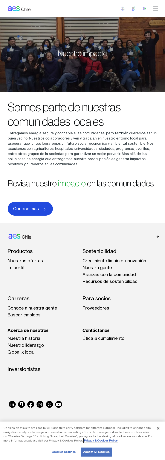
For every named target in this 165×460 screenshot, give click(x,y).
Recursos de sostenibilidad (110, 281)
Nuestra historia (24, 338)
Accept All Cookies (96, 452)
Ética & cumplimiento (103, 338)
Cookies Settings (64, 452)
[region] (82, 441)
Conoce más (30, 208)
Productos (20, 251)
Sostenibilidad (99, 251)
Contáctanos (96, 330)
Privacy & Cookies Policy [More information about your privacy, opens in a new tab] (101, 440)
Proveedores (95, 308)
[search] (144, 8)
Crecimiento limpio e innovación (114, 260)
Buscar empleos (24, 314)
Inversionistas (24, 369)
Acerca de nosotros (28, 330)
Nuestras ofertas (25, 260)
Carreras (18, 298)
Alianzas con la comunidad (109, 274)
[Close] (158, 428)
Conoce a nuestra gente (32, 308)
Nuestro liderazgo (26, 345)
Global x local (21, 352)
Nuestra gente (97, 267)
